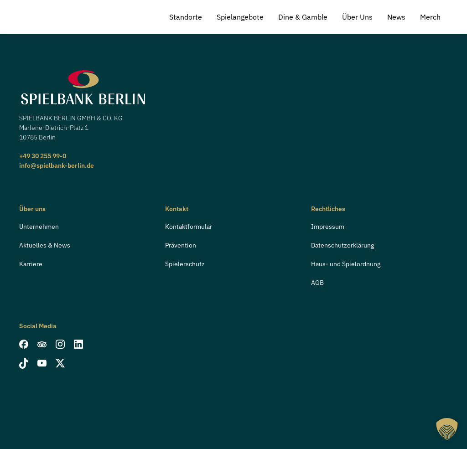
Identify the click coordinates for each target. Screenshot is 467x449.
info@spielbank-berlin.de (56, 165)
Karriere (30, 264)
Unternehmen (39, 226)
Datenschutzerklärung (342, 245)
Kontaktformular (188, 226)
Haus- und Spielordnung (345, 264)
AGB (317, 283)
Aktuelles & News (44, 245)
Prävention (180, 245)
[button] (447, 429)
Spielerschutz (185, 264)
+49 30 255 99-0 (42, 156)
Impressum (327, 226)
